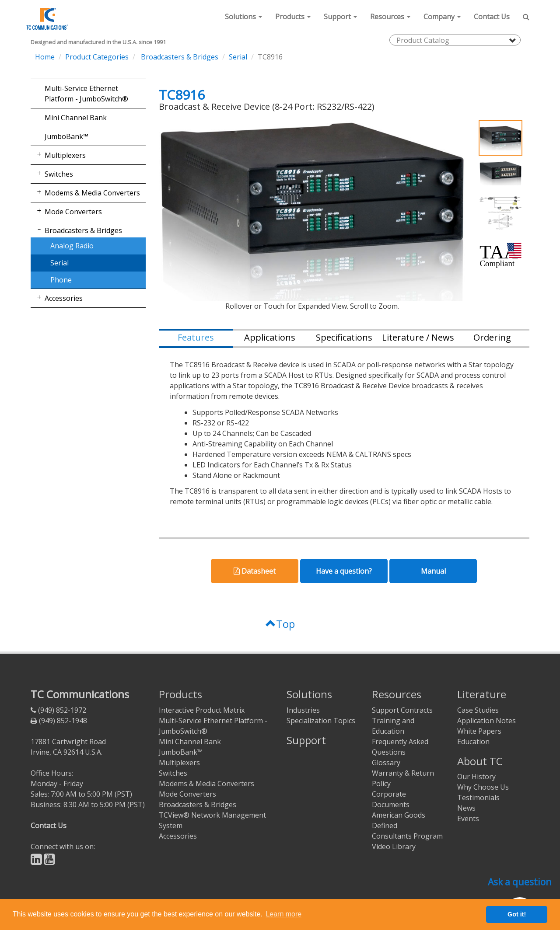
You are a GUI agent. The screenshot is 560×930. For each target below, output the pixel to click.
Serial (238, 57)
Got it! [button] (517, 914)
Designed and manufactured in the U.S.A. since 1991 (98, 42)
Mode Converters (73, 211)
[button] (243, 17)
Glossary (386, 762)
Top (280, 624)
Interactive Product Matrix (202, 710)
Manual (433, 571)
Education (473, 741)
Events (468, 818)
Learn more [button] (283, 914)
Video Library (394, 846)
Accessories (64, 298)
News (466, 808)
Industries (303, 710)
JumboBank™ (66, 136)
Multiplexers (65, 155)
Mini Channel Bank (76, 117)
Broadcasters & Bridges (178, 57)
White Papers (479, 731)
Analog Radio (72, 246)
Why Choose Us (483, 787)
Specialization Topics (321, 720)
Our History (476, 776)
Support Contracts (402, 710)
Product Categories (97, 57)
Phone (61, 280)
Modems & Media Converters (92, 193)
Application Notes (486, 720)
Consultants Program (407, 836)
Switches (59, 174)
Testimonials (478, 797)
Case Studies (478, 710)
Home (45, 57)
